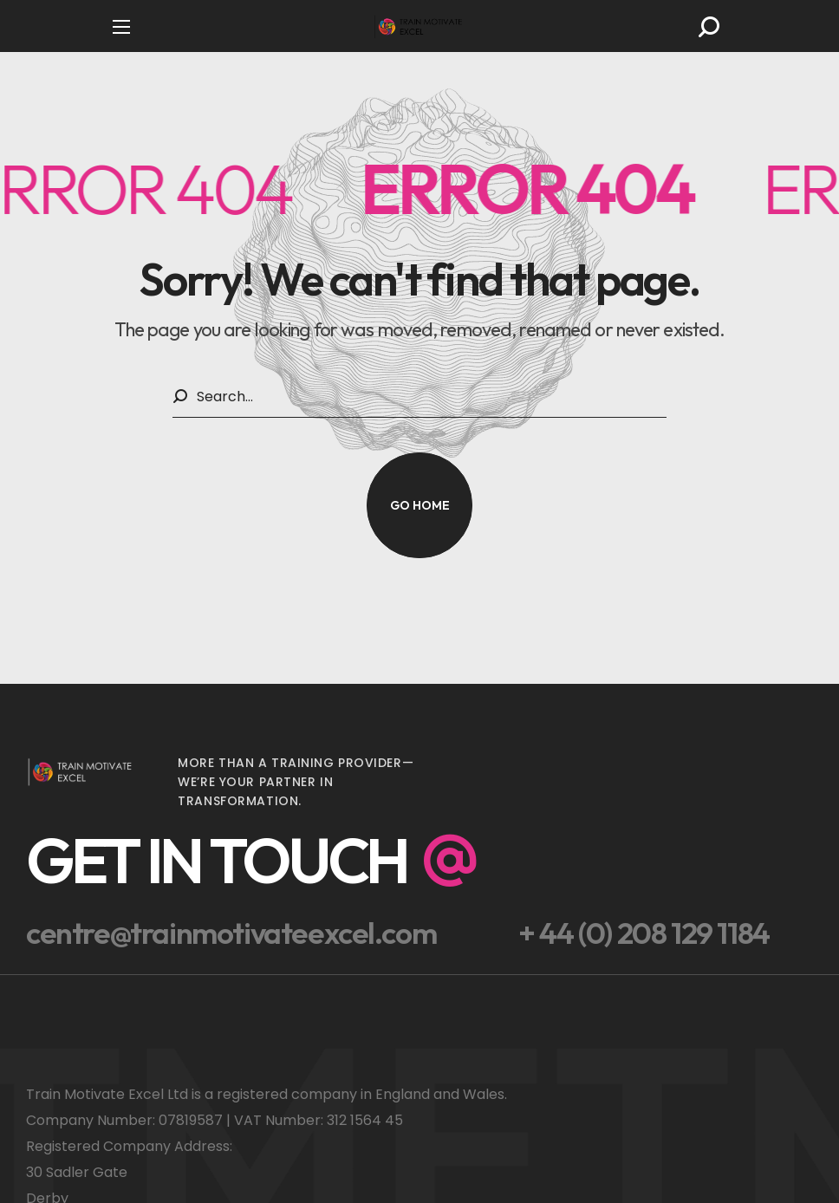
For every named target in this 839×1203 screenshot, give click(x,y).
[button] (709, 27)
